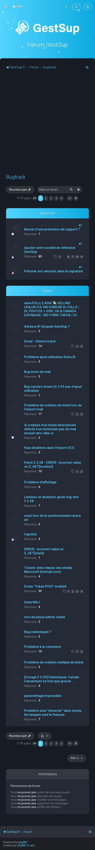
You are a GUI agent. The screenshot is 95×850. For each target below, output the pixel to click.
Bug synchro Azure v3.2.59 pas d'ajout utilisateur (53, 389)
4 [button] (56, 198)
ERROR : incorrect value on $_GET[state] (44, 551)
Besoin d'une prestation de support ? (52, 229)
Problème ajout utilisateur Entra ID (49, 357)
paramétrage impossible (42, 696)
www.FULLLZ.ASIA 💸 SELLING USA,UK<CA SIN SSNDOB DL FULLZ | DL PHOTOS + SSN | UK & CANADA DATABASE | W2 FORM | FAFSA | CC (51, 309)
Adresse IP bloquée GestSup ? (47, 326)
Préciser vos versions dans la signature (53, 271)
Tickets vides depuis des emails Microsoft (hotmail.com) (48, 569)
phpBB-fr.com (26, 845)
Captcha (30, 534)
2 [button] (46, 198)
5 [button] (61, 198)
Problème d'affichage (40, 482)
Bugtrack (15, 177)
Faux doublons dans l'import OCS (49, 447)
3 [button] (51, 198)
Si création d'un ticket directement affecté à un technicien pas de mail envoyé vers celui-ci (50, 429)
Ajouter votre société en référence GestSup (49, 249)
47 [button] (69, 198)
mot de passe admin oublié (44, 617)
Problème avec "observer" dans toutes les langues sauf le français (53, 712)
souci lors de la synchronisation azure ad (52, 517)
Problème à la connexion (42, 646)
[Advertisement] (47, 123)
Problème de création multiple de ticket (53, 662)
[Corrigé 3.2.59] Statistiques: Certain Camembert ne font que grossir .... (51, 679)
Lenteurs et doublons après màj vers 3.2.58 (51, 499)
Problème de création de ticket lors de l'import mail (53, 407)
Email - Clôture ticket (40, 341)
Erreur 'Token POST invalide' (45, 586)
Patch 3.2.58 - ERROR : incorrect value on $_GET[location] (52, 464)
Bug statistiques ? (37, 632)
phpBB (23, 842)
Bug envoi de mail (37, 372)
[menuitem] (17, 6)
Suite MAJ (32, 602)
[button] (34, 198)
